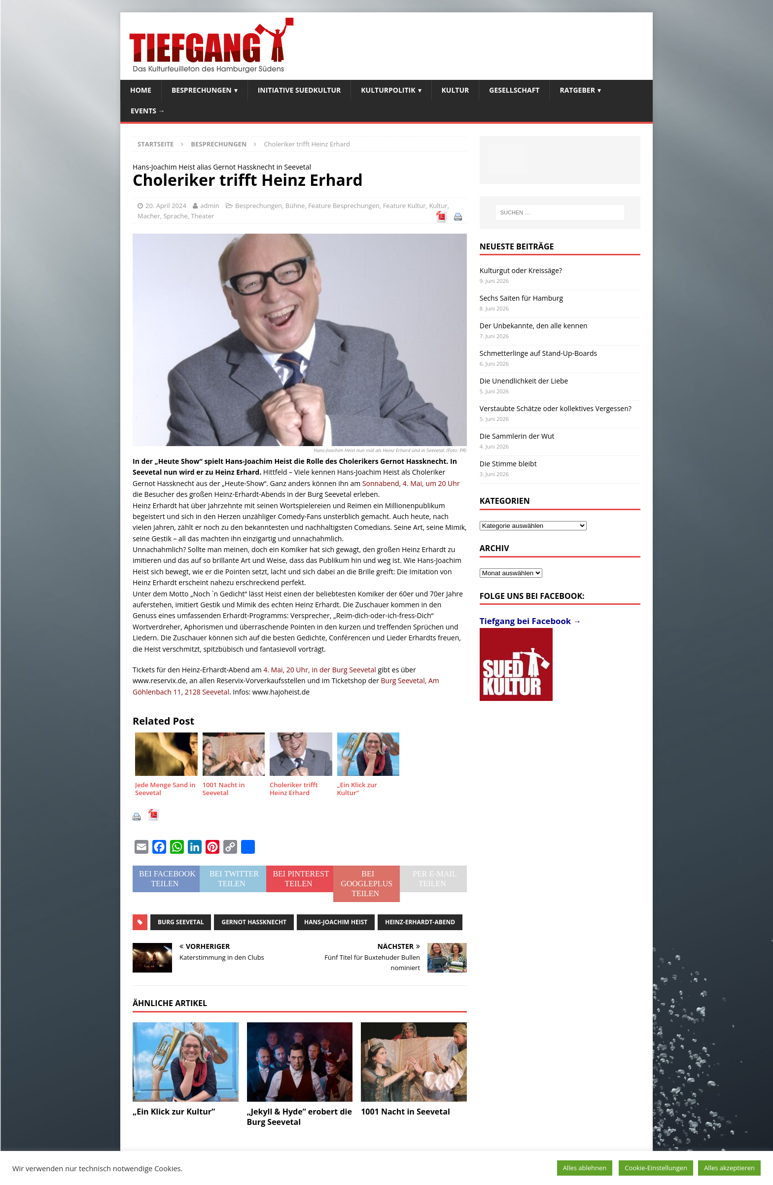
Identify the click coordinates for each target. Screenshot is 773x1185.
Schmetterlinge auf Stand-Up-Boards (538, 353)
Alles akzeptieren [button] (729, 1167)
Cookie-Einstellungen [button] (656, 1167)
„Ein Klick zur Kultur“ (174, 1111)
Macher (149, 215)
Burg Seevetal (181, 922)
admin (209, 205)
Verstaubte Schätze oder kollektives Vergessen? (556, 408)
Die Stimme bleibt (508, 463)
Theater (202, 215)
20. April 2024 (165, 205)
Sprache (175, 215)
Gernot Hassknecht (253, 922)
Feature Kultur (404, 205)
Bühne (295, 205)
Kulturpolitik (388, 90)
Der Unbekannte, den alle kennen (534, 325)
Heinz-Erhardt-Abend (420, 922)
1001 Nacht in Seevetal (405, 1111)
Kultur (455, 90)
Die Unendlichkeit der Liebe (524, 380)
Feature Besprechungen (344, 205)
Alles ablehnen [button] (585, 1167)
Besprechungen (202, 90)
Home (140, 90)
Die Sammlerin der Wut (517, 436)
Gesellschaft (514, 90)
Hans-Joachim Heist (335, 922)
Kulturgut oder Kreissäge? (521, 270)
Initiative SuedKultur (299, 90)
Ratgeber (577, 90)
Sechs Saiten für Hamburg (521, 298)
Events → (148, 110)
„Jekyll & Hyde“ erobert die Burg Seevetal (299, 1116)
